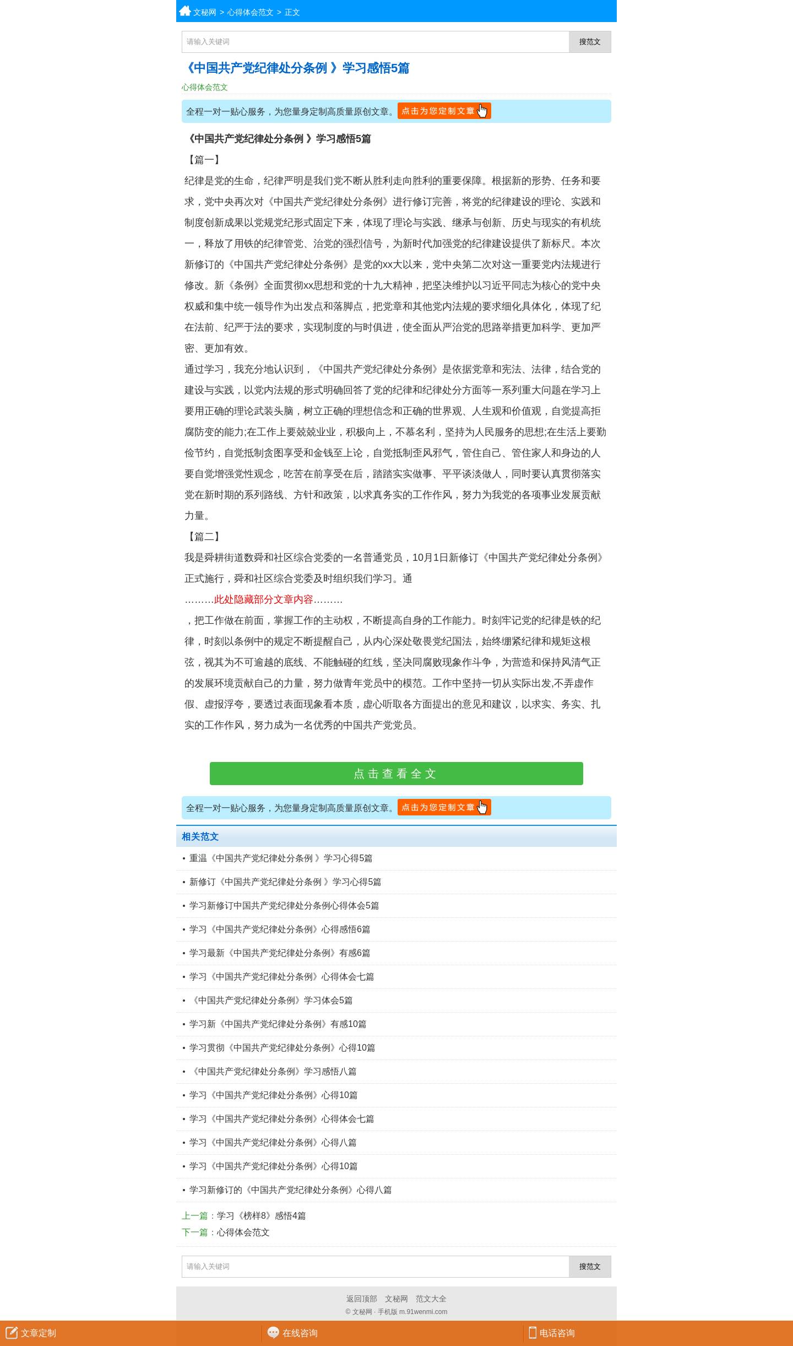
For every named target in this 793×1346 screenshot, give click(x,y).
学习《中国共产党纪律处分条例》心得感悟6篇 (280, 929)
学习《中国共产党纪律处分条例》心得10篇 (273, 1095)
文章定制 (38, 1333)
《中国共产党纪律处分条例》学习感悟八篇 (273, 1071)
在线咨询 (300, 1333)
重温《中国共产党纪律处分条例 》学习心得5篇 (281, 858)
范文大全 (431, 1298)
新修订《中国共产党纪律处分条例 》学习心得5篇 (285, 881)
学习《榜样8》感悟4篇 (261, 1215)
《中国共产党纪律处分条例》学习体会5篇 (271, 1000)
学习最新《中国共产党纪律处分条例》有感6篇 (280, 953)
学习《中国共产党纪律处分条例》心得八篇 (273, 1142)
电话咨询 (557, 1333)
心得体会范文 (250, 12)
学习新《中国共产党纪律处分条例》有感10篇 (278, 1024)
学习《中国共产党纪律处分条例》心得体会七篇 (281, 976)
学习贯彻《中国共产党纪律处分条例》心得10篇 (282, 1047)
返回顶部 (361, 1298)
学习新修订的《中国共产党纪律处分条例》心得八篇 (290, 1189)
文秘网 (204, 12)
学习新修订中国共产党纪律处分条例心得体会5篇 (284, 905)
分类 (784, 11)
